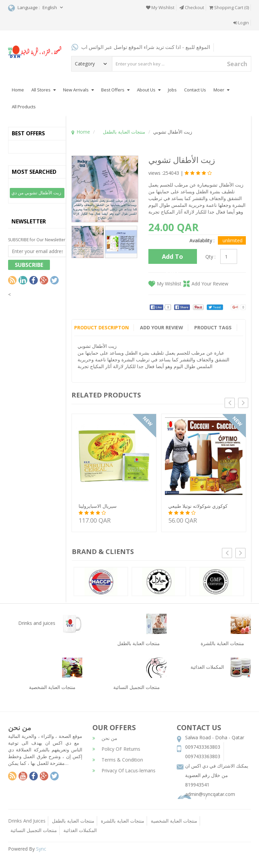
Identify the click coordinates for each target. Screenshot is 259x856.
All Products (24, 107)
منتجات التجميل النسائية (33, 830)
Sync (41, 849)
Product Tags (213, 327)
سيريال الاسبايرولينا (98, 506)
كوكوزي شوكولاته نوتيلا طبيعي (198, 506)
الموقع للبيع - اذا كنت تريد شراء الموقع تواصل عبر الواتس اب (140, 47)
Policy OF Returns (116, 749)
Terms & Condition (117, 759)
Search (237, 64)
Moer (221, 90)
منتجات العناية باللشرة (122, 821)
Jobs (172, 90)
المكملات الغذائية (80, 830)
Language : (24, 8)
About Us (149, 90)
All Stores (43, 90)
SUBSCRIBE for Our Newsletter (36, 240)
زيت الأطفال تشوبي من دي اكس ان (36, 194)
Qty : (210, 256)
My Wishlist (160, 7)
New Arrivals (78, 90)
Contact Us (195, 90)
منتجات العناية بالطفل (124, 132)
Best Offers (115, 90)
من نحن (104, 738)
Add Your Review (210, 283)
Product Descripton (101, 327)
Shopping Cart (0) (229, 7)
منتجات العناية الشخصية (174, 821)
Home (18, 90)
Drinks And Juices (27, 821)
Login (241, 23)
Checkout (191, 7)
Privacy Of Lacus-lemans (123, 770)
